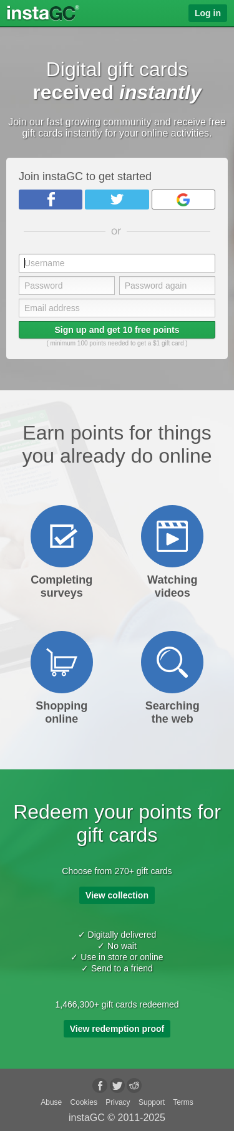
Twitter (117, 199)
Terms (183, 1102)
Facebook (50, 199)
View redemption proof (117, 1029)
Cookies (84, 1102)
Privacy (117, 1102)
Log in (208, 13)
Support (152, 1102)
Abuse (51, 1102)
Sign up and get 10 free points (117, 330)
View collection (117, 895)
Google (183, 199)
